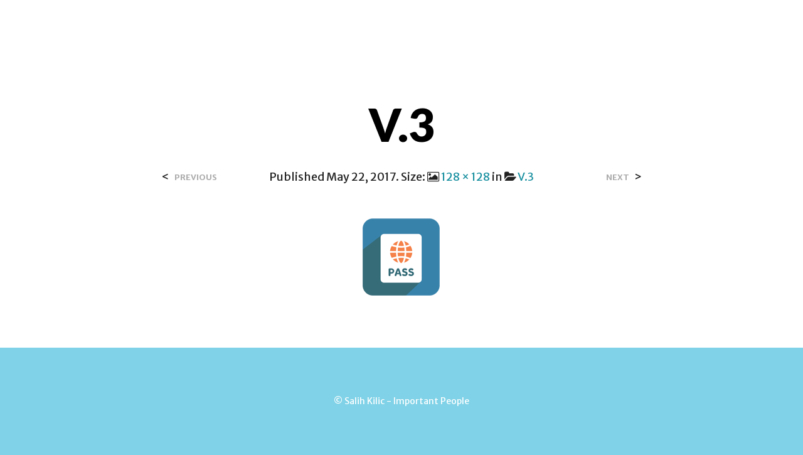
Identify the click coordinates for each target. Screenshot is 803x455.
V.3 (526, 176)
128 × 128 (465, 176)
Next (617, 177)
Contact (365, 24)
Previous (195, 177)
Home (232, 24)
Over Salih (294, 24)
